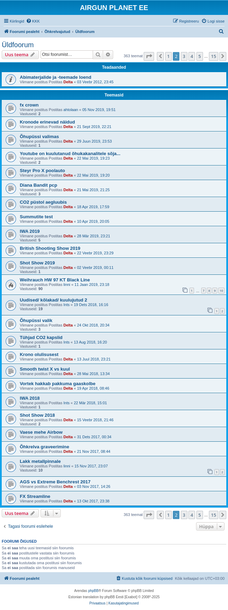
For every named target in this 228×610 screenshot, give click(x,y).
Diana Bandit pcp (38, 185)
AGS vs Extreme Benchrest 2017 (55, 481)
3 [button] (184, 56)
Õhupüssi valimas (39, 136)
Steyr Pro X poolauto (42, 170)
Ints (67, 305)
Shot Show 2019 (37, 262)
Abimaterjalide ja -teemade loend (55, 77)
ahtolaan (71, 110)
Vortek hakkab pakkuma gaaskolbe (57, 383)
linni (67, 284)
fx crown (29, 105)
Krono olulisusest (39, 354)
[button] (149, 56)
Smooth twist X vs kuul (45, 369)
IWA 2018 (30, 398)
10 (221, 290)
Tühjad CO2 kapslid (41, 337)
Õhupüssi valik (36, 320)
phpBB (93, 591)
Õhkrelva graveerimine (44, 446)
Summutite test (36, 216)
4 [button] (192, 56)
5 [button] (200, 56)
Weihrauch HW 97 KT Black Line (55, 279)
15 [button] (213, 56)
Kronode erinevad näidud (47, 122)
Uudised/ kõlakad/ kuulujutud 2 (53, 300)
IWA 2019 (30, 231)
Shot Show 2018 (37, 415)
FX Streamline (35, 496)
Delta (68, 82)
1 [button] (168, 56)
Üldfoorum (18, 45)
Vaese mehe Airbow (41, 432)
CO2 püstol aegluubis (43, 202)
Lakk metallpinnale (40, 461)
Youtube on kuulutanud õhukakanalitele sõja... (70, 153)
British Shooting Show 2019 (50, 248)
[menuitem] (33, 21)
